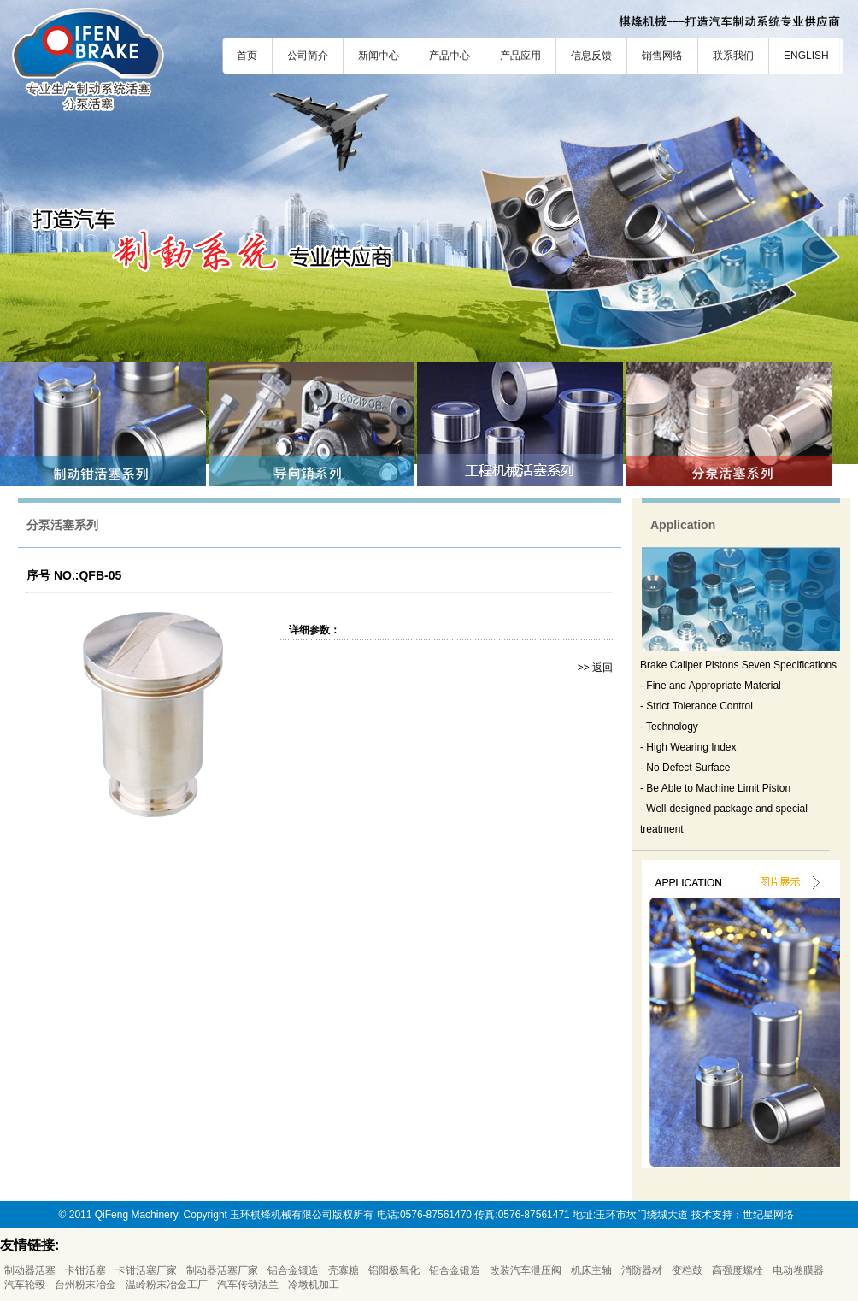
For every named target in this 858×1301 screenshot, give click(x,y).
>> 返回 (595, 668)
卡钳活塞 (85, 1270)
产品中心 (449, 56)
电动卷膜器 (798, 1270)
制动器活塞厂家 (222, 1270)
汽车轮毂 (24, 1285)
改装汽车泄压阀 (525, 1270)
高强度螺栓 (737, 1270)
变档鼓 (687, 1270)
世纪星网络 (768, 1215)
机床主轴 (591, 1270)
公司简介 (307, 56)
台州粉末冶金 (85, 1285)
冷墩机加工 (313, 1285)
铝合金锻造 (293, 1270)
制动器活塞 (30, 1270)
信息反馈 (591, 56)
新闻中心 (378, 56)
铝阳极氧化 (394, 1270)
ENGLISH (806, 56)
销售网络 (662, 56)
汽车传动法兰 (248, 1285)
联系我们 (733, 56)
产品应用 (520, 56)
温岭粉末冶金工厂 (167, 1285)
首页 (247, 56)
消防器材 (641, 1270)
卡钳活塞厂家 (146, 1270)
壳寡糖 (343, 1270)
